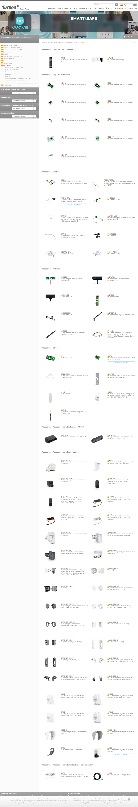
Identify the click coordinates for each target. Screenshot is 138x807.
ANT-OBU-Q (112, 313)
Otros (55, 348)
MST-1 (110, 356)
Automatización (7, 113)
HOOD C (64, 730)
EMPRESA (119, 8)
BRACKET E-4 (113, 640)
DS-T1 (63, 773)
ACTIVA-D (64, 435)
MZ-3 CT (64, 137)
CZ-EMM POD (66, 374)
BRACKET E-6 (113, 676)
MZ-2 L (63, 101)
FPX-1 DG (111, 496)
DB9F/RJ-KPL (66, 252)
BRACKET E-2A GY (68, 604)
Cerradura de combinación (64, 50)
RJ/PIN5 (64, 216)
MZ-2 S (110, 101)
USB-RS (64, 180)
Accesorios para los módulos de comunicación (73, 765)
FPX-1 (110, 514)
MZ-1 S (110, 119)
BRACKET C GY (66, 550)
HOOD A (111, 460)
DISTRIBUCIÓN (84, 8)
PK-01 (63, 58)
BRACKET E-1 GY (67, 586)
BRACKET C (112, 532)
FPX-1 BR (64, 514)
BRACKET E (65, 568)
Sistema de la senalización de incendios (17, 105)
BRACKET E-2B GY (68, 622)
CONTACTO (132, 8)
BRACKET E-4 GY (67, 658)
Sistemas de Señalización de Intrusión (16, 37)
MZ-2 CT (110, 137)
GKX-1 (110, 392)
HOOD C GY (112, 730)
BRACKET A (65, 460)
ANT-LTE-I (64, 277)
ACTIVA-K (111, 435)
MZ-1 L (63, 119)
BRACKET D (112, 550)
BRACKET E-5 (113, 658)
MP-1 (62, 356)
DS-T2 (110, 773)
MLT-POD (111, 374)
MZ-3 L (63, 83)
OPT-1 (63, 748)
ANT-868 (64, 331)
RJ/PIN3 (64, 234)
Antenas (56, 269)
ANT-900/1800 (66, 313)
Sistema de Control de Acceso (13, 90)
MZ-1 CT (64, 155)
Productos (69, 8)
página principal (46, 42)
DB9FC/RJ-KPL (113, 252)
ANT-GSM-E (65, 295)
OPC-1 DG (64, 496)
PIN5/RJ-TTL (65, 198)
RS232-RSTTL (109, 180)
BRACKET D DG (66, 478)
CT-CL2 (110, 712)
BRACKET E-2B (113, 604)
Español (126, 5)
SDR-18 (63, 410)
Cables (56, 172)
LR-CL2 (110, 694)
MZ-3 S (110, 83)
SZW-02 (110, 58)
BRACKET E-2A (113, 586)
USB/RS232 (112, 234)
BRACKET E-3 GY (67, 640)
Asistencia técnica (103, 8)
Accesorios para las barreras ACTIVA (68, 427)
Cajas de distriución (61, 75)
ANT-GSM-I (111, 295)
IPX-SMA (111, 331)
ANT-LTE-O (112, 277)
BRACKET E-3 (113, 622)
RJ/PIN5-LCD (112, 216)
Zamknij (129, 799)
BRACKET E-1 (113, 568)
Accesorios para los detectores (66, 452)
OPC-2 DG (111, 478)
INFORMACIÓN (54, 8)
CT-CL (63, 712)
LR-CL (63, 694)
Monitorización (7, 98)
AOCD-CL (111, 748)
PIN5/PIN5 (111, 198)
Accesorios (47, 50)
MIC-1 (63, 392)
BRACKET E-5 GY (67, 676)
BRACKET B (65, 532)
